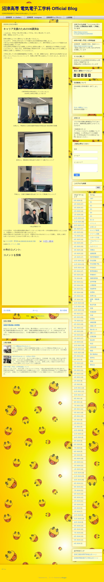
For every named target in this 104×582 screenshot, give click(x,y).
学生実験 (93, 260)
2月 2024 (77, 296)
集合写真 (93, 305)
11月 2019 (77, 476)
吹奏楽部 (93, 312)
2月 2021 (77, 423)
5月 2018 (77, 540)
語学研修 (93, 281)
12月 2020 (77, 430)
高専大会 (93, 296)
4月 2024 (77, 289)
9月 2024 (77, 271)
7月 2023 (77, 321)
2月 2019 (77, 508)
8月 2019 (77, 487)
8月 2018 (77, 529)
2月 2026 (77, 211)
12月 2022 (77, 345)
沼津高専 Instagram (34, 17)
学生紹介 (93, 267)
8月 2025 (77, 232)
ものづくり (94, 246)
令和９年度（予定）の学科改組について (16, 367)
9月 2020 (77, 441)
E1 (91, 202)
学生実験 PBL (94, 264)
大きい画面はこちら (81, 107)
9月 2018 (77, 526)
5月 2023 (77, 328)
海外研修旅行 (94, 257)
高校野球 (93, 289)
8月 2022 (77, 359)
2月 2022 (77, 381)
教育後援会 (94, 271)
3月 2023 (77, 335)
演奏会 (92, 250)
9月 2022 (77, 356)
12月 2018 (77, 515)
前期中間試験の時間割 (11, 325)
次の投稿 (6, 310)
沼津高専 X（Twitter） (14, 17)
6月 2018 (77, 536)
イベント (14, 244)
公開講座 (93, 285)
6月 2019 (77, 494)
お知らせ (93, 227)
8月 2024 (77, 275)
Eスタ (92, 220)
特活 (91, 343)
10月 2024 (77, 267)
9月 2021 (77, 398)
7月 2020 (77, 448)
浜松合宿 (93, 347)
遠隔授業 (93, 253)
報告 (18, 244)
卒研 (91, 315)
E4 (9, 244)
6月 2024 (77, 282)
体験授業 (93, 322)
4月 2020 (77, 458)
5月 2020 (77, 455)
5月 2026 (77, 200)
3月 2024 (77, 292)
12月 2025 (77, 218)
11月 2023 (77, 306)
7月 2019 (77, 490)
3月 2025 (77, 250)
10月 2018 (77, 522)
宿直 (91, 308)
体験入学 (93, 326)
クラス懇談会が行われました (21, 346)
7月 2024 (77, 278)
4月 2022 (77, 374)
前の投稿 (63, 310)
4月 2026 (77, 204)
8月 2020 (77, 444)
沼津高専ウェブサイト (54, 17)
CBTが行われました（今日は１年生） (24, 356)
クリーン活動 (94, 234)
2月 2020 (77, 465)
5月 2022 (77, 370)
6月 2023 (77, 324)
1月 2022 (77, 384)
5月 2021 (77, 412)
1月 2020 (77, 469)
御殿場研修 (94, 278)
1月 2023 (77, 342)
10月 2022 (77, 352)
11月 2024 (77, 264)
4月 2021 (77, 416)
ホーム (35, 310)
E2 (91, 206)
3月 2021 (77, 420)
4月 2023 (77, 331)
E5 (91, 216)
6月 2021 (77, 409)
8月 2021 (77, 402)
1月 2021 (77, 427)
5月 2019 (77, 497)
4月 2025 (77, 246)
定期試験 (93, 336)
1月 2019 (77, 511)
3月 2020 (77, 462)
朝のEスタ (93, 329)
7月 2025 (77, 236)
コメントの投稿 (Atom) (37, 316)
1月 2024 (77, 299)
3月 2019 (77, 504)
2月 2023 (77, 338)
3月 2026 (77, 207)
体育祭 (92, 319)
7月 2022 (77, 363)
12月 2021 (77, 388)
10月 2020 (77, 437)
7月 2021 (77, 405)
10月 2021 (77, 395)
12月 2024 (77, 260)
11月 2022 (77, 349)
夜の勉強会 (94, 354)
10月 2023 (77, 310)
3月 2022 (77, 377)
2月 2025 (77, 253)
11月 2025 (77, 222)
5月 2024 (77, 285)
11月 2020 (77, 434)
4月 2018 (77, 543)
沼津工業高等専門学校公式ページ (85, 554)
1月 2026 (77, 214)
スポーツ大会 (94, 237)
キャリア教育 (94, 230)
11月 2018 (77, 518)
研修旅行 (93, 274)
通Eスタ (93, 333)
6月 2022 (77, 367)
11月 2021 (77, 391)
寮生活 (92, 365)
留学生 (92, 358)
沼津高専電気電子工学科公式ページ (86, 558)
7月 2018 (77, 533)
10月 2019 (77, 480)
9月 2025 (77, 229)
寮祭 (91, 361)
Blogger (64, 577)
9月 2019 (77, 483)
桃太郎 (92, 340)
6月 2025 (77, 239)
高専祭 (92, 292)
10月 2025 (77, 225)
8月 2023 (77, 317)
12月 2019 (77, 473)
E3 (91, 209)
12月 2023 (77, 303)
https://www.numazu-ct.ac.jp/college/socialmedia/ (83, 33)
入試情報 (69, 17)
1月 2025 (77, 257)
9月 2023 (77, 313)
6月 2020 (77, 451)
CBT (91, 198)
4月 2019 (77, 501)
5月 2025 (77, 243)
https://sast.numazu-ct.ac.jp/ (83, 46)
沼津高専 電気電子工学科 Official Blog (39, 8)
